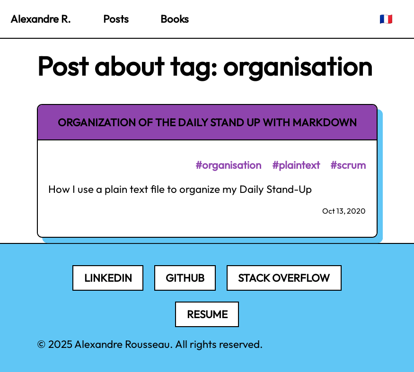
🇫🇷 (386, 19)
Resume (207, 314)
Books (174, 19)
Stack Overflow (284, 278)
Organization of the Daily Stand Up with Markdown (207, 122)
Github (185, 278)
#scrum (348, 165)
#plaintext (296, 165)
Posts (116, 19)
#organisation (228, 165)
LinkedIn (108, 278)
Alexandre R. (40, 19)
